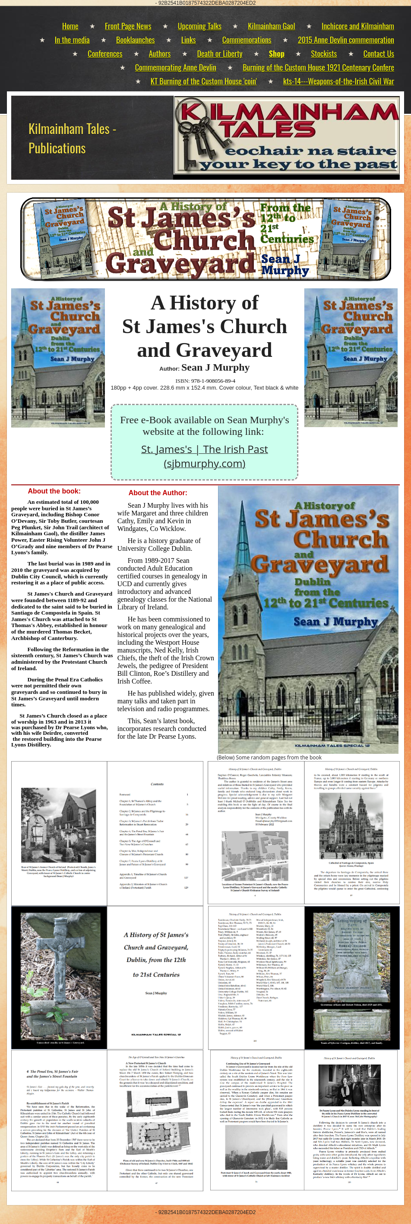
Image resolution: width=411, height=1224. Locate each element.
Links (188, 39)
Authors (160, 53)
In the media (72, 39)
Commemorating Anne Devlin (175, 67)
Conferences (105, 53)
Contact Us (379, 53)
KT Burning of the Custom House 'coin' (204, 81)
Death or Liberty (220, 53)
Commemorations (247, 39)
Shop (277, 53)
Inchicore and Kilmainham (358, 25)
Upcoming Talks (199, 25)
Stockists (324, 53)
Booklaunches (135, 39)
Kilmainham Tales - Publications (72, 138)
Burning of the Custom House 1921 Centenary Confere (318, 67)
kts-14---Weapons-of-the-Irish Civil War (338, 81)
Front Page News (128, 25)
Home (70, 25)
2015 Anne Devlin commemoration (346, 39)
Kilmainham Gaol (271, 25)
